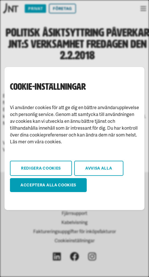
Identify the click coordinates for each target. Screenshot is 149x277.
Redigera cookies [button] (41, 168)
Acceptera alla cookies (48, 185)
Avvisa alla (98, 168)
